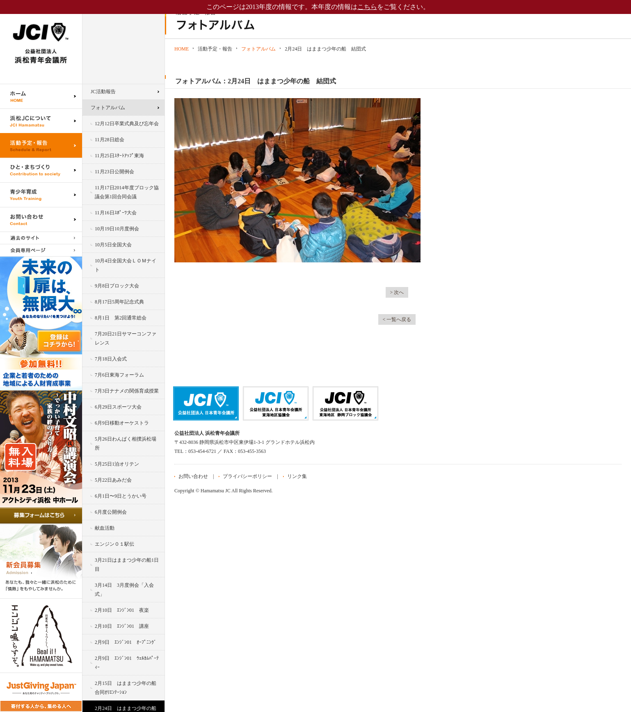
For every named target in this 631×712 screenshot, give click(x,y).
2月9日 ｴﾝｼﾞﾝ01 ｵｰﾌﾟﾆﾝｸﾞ (125, 642)
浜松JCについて (41, 120)
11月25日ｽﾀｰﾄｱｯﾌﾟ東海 (119, 155)
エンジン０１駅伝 (114, 544)
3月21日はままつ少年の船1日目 (127, 564)
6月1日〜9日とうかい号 (120, 496)
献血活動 (104, 528)
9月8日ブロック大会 (117, 286)
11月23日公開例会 (114, 172)
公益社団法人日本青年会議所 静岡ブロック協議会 (345, 403)
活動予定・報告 (41, 145)
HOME (181, 49)
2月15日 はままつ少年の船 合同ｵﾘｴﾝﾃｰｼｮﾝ (128, 687)
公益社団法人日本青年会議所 (206, 403)
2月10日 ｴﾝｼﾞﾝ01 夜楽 (122, 610)
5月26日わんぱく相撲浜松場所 (125, 443)
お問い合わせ (41, 219)
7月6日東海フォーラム (119, 375)
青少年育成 (41, 194)
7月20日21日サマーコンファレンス (125, 338)
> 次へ (397, 292)
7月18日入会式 (111, 359)
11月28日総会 (109, 139)
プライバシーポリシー (247, 476)
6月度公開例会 (111, 512)
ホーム (41, 96)
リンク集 (297, 476)
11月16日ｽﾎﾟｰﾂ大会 (116, 213)
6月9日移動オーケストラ (122, 423)
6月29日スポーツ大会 (118, 407)
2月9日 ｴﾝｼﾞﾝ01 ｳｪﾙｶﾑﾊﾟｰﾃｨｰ (127, 662)
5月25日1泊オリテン (117, 464)
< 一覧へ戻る (397, 319)
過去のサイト (41, 238)
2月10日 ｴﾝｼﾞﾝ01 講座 (122, 626)
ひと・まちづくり (41, 170)
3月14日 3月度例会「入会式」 (124, 589)
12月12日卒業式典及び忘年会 (127, 123)
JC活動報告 (103, 91)
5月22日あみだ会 (113, 480)
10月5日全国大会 (113, 245)
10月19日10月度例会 (117, 229)
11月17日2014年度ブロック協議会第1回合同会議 (127, 192)
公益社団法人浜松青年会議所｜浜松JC (41, 42)
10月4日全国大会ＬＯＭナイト (125, 265)
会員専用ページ (41, 250)
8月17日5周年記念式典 (119, 302)
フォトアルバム (108, 107)
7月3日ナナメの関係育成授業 (127, 391)
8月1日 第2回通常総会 (120, 318)
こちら (367, 6)
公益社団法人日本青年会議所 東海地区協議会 (276, 403)
